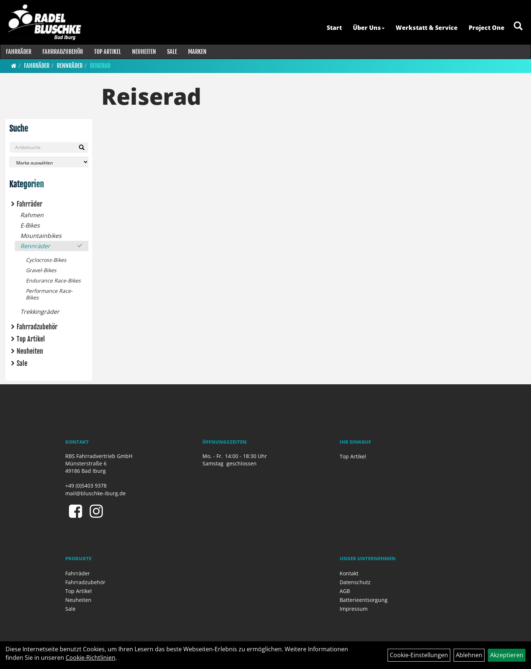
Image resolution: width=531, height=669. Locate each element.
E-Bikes (30, 225)
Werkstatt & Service (426, 28)
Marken (197, 51)
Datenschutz (355, 582)
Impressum (354, 608)
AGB (345, 591)
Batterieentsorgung (364, 599)
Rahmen (32, 215)
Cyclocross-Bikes (46, 259)
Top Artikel (107, 51)
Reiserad (100, 65)
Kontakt (349, 573)
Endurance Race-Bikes (53, 280)
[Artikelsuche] (517, 28)
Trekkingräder (39, 312)
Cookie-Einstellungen (419, 655)
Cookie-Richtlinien (90, 658)
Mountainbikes (41, 236)
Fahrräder (18, 51)
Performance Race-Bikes (49, 294)
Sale (172, 51)
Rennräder (70, 65)
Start (333, 28)
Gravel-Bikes (41, 270)
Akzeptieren (506, 655)
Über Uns (368, 28)
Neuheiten (144, 51)
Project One (486, 28)
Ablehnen (469, 655)
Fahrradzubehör (62, 51)
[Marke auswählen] (48, 162)
